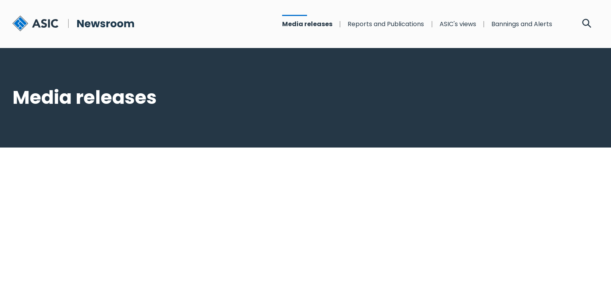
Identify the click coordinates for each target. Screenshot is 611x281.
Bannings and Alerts (521, 24)
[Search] (587, 24)
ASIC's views (458, 24)
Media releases (307, 24)
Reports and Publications (386, 24)
